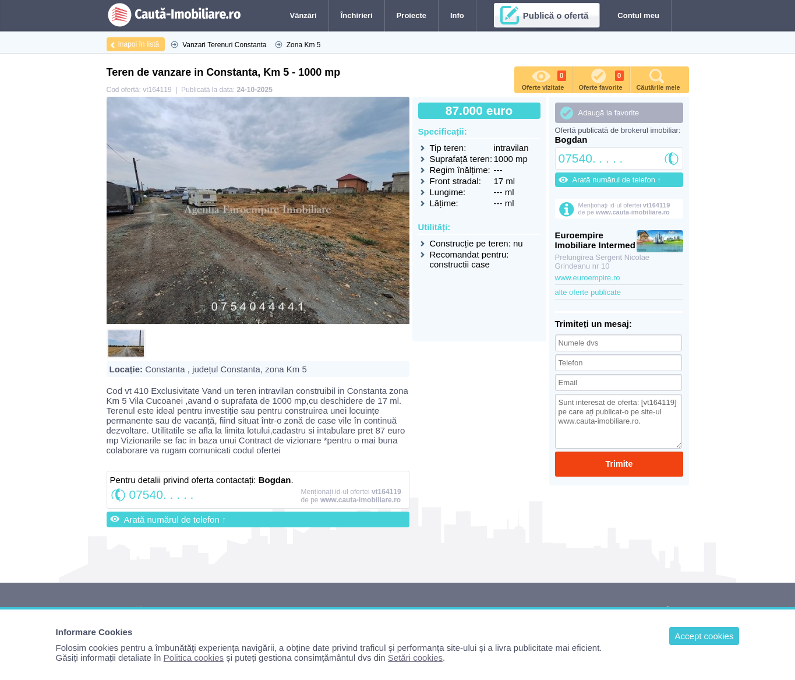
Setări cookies (415, 658)
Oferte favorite (600, 78)
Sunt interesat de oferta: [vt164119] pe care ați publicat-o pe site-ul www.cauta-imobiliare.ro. (619, 421)
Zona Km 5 (304, 45)
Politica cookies (194, 658)
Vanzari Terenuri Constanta (224, 45)
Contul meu (638, 15)
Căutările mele (658, 78)
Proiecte (411, 15)
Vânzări (303, 15)
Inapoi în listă (139, 44)
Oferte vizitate (544, 78)
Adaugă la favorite (608, 112)
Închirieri (357, 15)
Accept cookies (704, 636)
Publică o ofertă (556, 15)
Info (457, 15)
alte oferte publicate (588, 292)
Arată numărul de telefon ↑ (175, 519)
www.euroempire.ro (587, 277)
